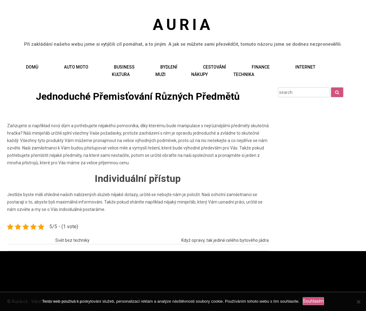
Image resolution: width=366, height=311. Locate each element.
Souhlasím (313, 301)
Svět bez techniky (72, 239)
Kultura (121, 74)
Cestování (214, 66)
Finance (261, 66)
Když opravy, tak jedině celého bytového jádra (225, 239)
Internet (305, 66)
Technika (243, 74)
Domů (32, 66)
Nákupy (199, 74)
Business (124, 66)
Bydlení (168, 66)
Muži (160, 74)
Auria (183, 25)
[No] (358, 302)
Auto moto (76, 66)
